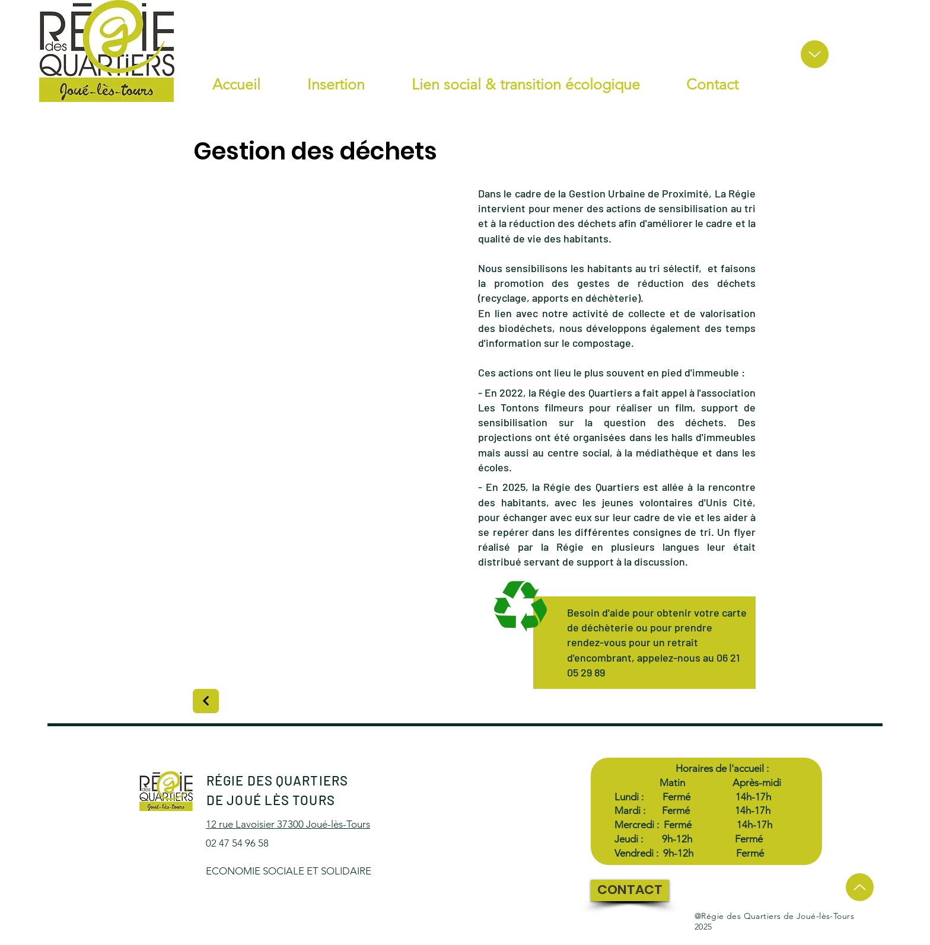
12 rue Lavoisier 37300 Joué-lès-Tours (288, 824)
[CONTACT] (630, 890)
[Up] (815, 54)
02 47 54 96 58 (238, 843)
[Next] (206, 701)
